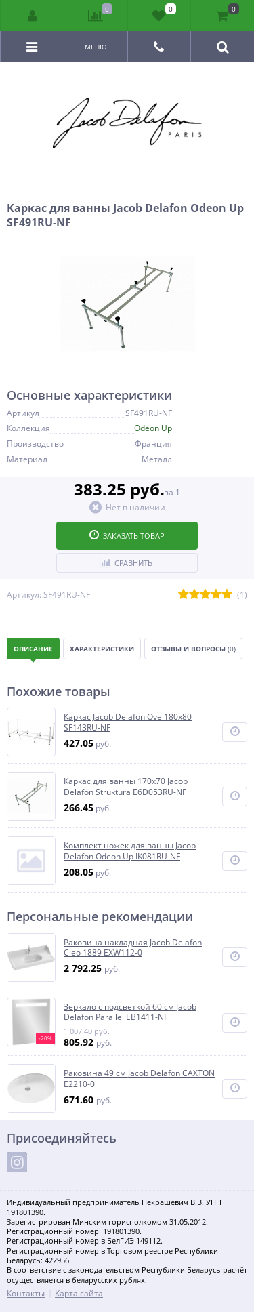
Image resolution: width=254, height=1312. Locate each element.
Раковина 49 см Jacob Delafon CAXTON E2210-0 (139, 1078)
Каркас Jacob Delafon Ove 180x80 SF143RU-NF (128, 722)
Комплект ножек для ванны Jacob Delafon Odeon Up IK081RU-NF (130, 850)
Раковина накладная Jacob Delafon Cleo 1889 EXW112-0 (133, 947)
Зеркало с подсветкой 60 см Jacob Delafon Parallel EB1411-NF (130, 1012)
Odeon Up (153, 428)
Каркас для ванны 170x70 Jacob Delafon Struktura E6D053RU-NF (126, 786)
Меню (96, 47)
